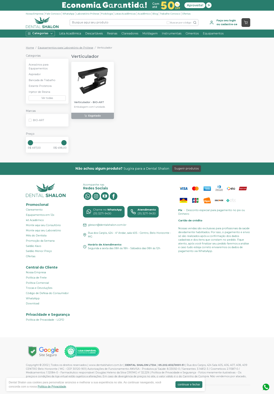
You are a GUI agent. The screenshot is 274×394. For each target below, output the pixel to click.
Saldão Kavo (33, 246)
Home (30, 47)
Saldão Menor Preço (39, 251)
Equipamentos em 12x (40, 214)
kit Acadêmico (35, 220)
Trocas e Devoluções (39, 288)
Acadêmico (144, 13)
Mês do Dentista (36, 235)
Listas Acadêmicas (125, 13)
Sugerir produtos (186, 168)
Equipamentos (213, 33)
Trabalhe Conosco (170, 13)
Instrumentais (171, 33)
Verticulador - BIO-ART (89, 102)
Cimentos (192, 33)
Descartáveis (94, 33)
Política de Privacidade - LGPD (45, 319)
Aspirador (35, 74)
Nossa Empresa (34, 13)
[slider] (30, 142)
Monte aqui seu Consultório (43, 225)
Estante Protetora (40, 86)
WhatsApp (68, 13)
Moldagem (150, 33)
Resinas (112, 33)
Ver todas (47, 98)
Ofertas (186, 13)
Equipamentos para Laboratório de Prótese (65, 47)
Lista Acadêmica (70, 33)
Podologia (107, 13)
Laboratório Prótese (87, 13)
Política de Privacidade (52, 386)
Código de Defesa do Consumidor (47, 293)
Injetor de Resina (39, 91)
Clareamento (34, 209)
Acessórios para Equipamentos (38, 66)
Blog (155, 13)
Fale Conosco (53, 13)
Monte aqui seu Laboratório (43, 230)
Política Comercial (37, 282)
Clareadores (129, 33)
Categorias (40, 33)
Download (32, 303)
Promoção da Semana (40, 240)
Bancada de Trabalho (42, 80)
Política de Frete (36, 277)
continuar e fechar (189, 384)
